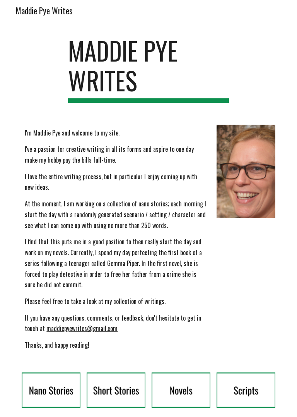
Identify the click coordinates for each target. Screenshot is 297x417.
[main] (148, 69)
